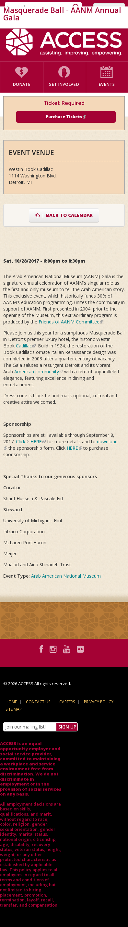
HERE (38, 441)
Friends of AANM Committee (71, 322)
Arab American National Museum (66, 576)
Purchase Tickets (66, 116)
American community (38, 371)
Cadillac (26, 346)
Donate (21, 84)
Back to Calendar (64, 215)
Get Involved (64, 84)
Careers (67, 702)
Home (11, 702)
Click (22, 441)
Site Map (14, 709)
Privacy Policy (98, 702)
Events (107, 84)
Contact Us (38, 702)
